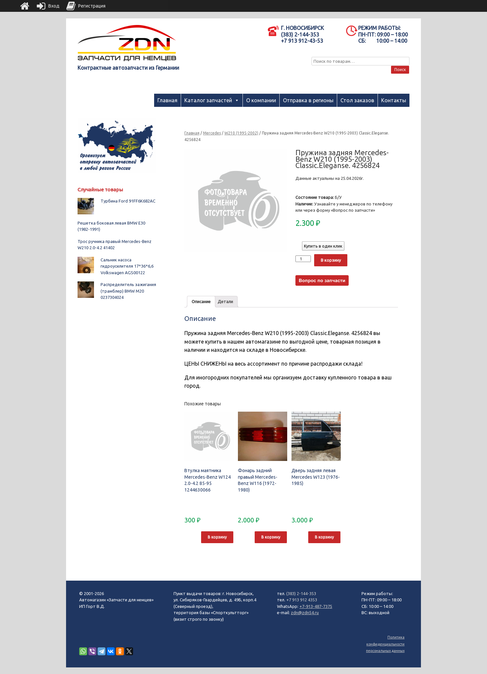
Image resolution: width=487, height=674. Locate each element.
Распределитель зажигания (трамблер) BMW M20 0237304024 (128, 291)
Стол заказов (357, 100)
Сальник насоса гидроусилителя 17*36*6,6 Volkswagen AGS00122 (127, 266)
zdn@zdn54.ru (305, 612)
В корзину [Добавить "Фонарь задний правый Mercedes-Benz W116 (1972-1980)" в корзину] (270, 537)
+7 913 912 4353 (301, 599)
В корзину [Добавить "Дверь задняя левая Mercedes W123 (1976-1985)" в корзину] (324, 537)
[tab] (201, 301)
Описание (201, 301)
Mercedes (212, 133)
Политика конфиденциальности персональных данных (385, 644)
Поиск (400, 69)
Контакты (393, 100)
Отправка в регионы (308, 100)
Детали (225, 301)
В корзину (331, 260)
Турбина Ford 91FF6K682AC (128, 201)
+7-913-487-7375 (315, 606)
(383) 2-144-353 (301, 593)
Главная (167, 100)
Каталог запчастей (208, 100)
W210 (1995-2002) (241, 133)
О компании (261, 100)
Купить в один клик (323, 246)
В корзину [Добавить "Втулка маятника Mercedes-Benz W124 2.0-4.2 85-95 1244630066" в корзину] (217, 537)
